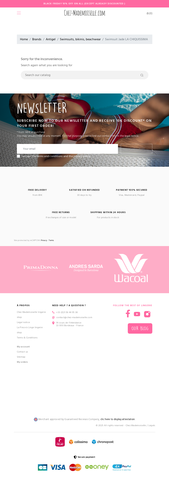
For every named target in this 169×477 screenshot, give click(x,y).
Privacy (44, 240)
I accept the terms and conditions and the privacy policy (56, 156)
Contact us (22, 351)
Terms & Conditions (27, 337)
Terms (51, 240)
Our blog (140, 328)
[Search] (84, 75)
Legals (151, 425)
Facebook (128, 313)
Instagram (147, 314)
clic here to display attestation (117, 419)
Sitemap (21, 357)
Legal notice (23, 322)
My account (23, 346)
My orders (22, 362)
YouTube (137, 314)
